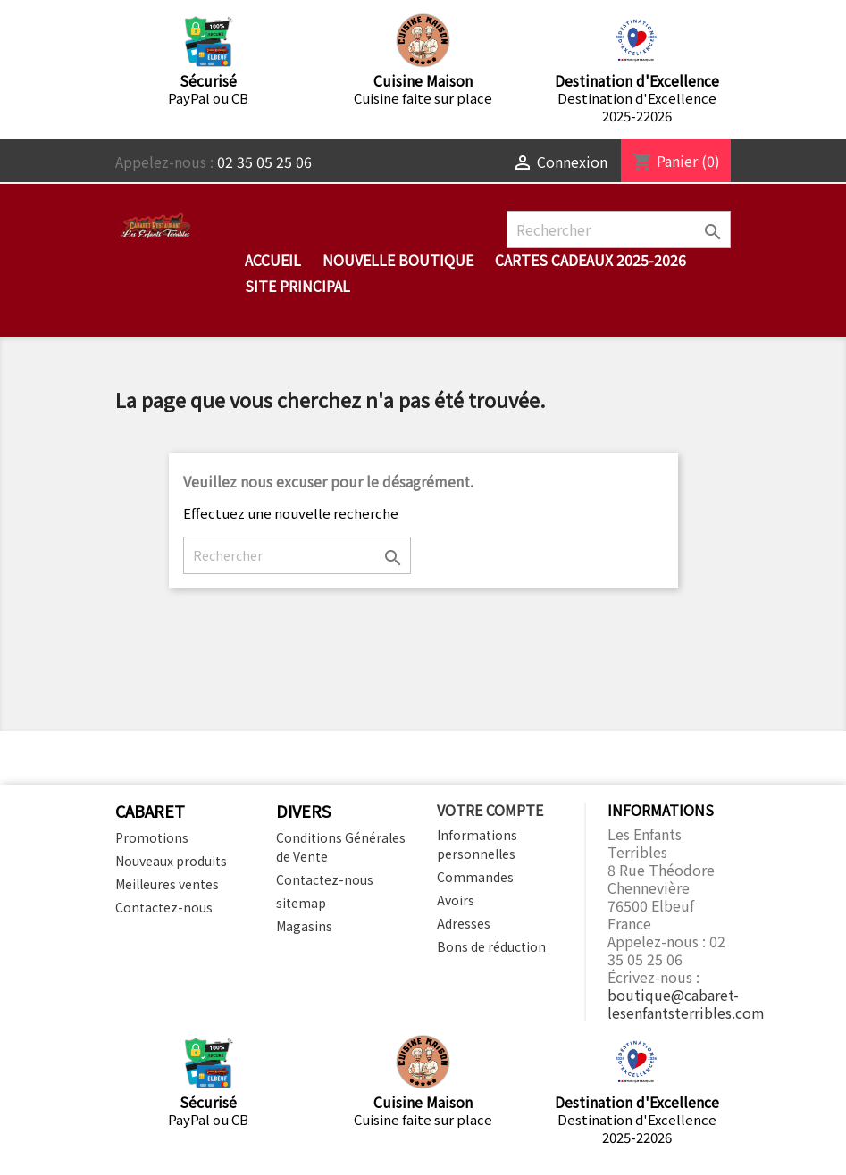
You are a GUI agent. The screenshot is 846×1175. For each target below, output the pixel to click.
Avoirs (455, 900)
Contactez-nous (164, 907)
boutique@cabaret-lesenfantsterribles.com (686, 1003)
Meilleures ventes (167, 884)
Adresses (463, 923)
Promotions (151, 837)
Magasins (304, 926)
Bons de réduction (491, 946)
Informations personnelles (477, 844)
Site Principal (297, 285)
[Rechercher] (619, 229)
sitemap (301, 903)
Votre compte (490, 810)
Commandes (475, 877)
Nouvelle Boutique (397, 260)
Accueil (273, 260)
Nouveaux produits (171, 861)
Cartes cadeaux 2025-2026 (590, 260)
